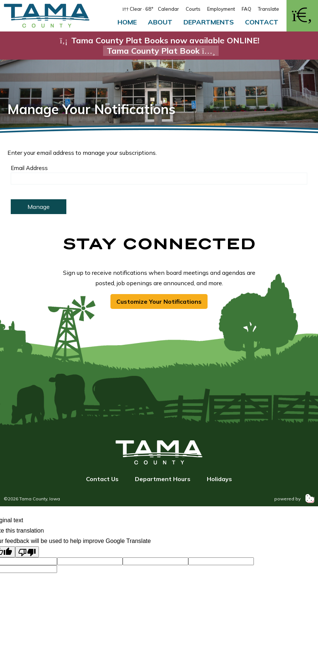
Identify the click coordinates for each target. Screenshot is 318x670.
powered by (294, 498)
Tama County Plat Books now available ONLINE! (159, 45)
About (160, 22)
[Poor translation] (27, 551)
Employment (221, 9)
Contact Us (102, 479)
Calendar (168, 9)
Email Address (29, 167)
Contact (261, 22)
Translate (268, 9)
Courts (193, 9)
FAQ (246, 9)
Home (127, 22)
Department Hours (163, 479)
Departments (208, 22)
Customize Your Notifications (159, 301)
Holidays (219, 479)
